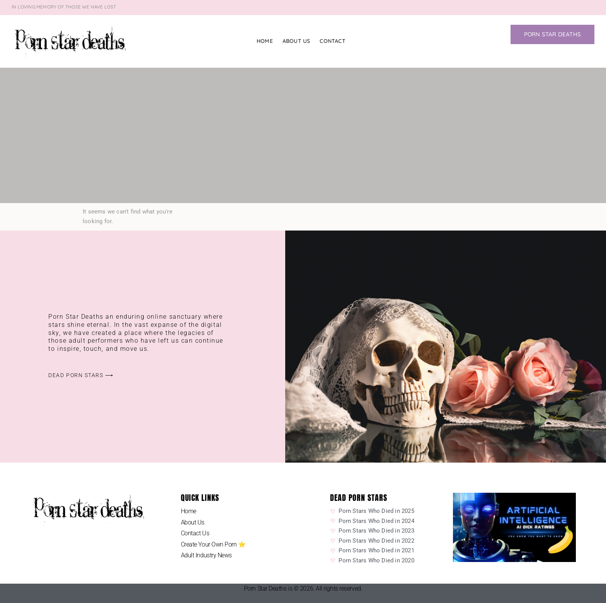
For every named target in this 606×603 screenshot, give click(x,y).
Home (265, 41)
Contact (332, 41)
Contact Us (195, 533)
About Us (296, 41)
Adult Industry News (206, 555)
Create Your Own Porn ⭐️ (213, 544)
